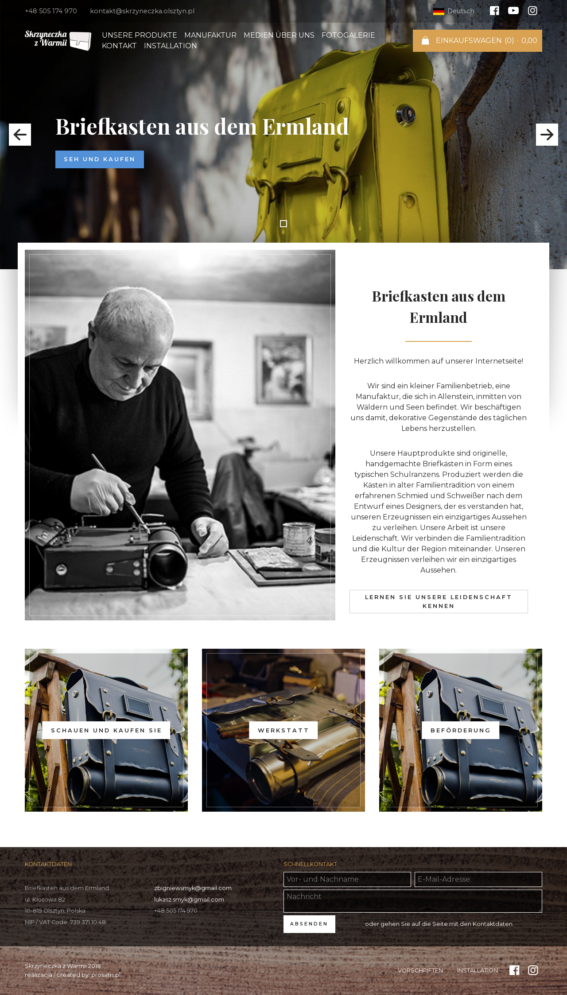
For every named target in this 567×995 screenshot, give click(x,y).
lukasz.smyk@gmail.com (189, 899)
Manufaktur (210, 35)
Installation (170, 46)
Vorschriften (420, 970)
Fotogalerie (348, 35)
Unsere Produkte (139, 35)
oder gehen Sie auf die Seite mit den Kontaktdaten (439, 924)
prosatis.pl (105, 975)
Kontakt (119, 46)
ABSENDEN (309, 924)
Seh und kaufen (100, 159)
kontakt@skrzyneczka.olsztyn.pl (142, 11)
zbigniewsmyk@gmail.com (193, 888)
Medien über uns (279, 35)
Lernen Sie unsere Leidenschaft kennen (439, 601)
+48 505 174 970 (51, 11)
